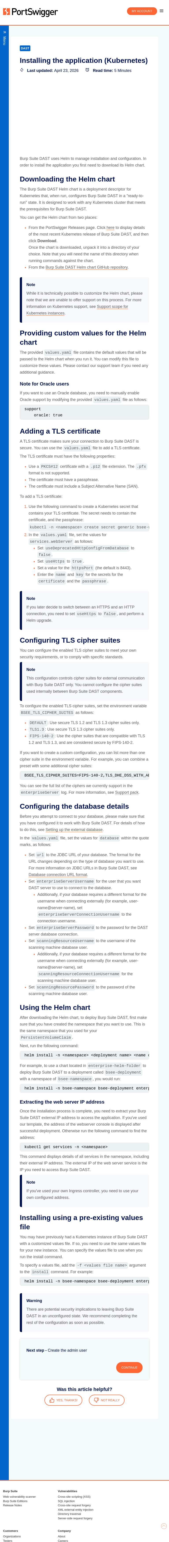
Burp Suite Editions (15, 1501)
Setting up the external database (74, 829)
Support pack (126, 792)
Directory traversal (69, 1514)
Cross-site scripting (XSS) (74, 1496)
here (110, 227)
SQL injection (66, 1501)
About (61, 1536)
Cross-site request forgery (74, 1505)
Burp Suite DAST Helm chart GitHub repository (86, 267)
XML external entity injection (76, 1509)
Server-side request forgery (75, 1518)
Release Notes (12, 1505)
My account (142, 11)
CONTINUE (129, 1367)
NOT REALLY (107, 1400)
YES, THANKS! (63, 1400)
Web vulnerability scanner (19, 1496)
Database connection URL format (58, 874)
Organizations (12, 1536)
